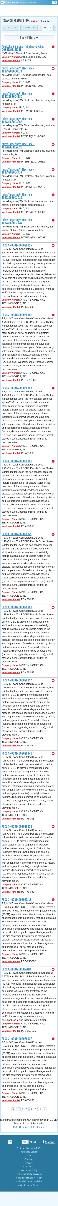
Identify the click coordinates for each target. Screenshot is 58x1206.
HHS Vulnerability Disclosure (28, 1174)
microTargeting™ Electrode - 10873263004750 (18, 171)
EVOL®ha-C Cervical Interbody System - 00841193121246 (24, 48)
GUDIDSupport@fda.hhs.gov (28, 1127)
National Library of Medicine (21, 2)
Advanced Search (29, 1152)
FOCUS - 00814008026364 (17, 607)
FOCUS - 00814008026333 (17, 826)
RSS (29, 1155)
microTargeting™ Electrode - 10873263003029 (18, 196)
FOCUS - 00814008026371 (16, 534)
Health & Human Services (29, 1185)
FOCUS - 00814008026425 (17, 245)
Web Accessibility (29, 1170)
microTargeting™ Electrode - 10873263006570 (18, 70)
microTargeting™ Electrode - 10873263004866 (18, 120)
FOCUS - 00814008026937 (17, 1039)
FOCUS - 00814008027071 (16, 969)
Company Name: (10, 56)
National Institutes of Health (29, 1178)
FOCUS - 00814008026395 (17, 388)
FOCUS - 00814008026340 (17, 753)
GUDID (29, 10)
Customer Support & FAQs (29, 1148)
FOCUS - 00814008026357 (17, 680)
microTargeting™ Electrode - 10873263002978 (18, 221)
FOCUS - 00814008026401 (17, 315)
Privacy (29, 1163)
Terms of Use (29, 1166)
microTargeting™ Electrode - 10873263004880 (18, 95)
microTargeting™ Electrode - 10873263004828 (18, 145)
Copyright (29, 1159)
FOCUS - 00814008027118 (16, 900)
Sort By (12, 28)
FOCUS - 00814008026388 (17, 461)
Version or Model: (11, 60)
